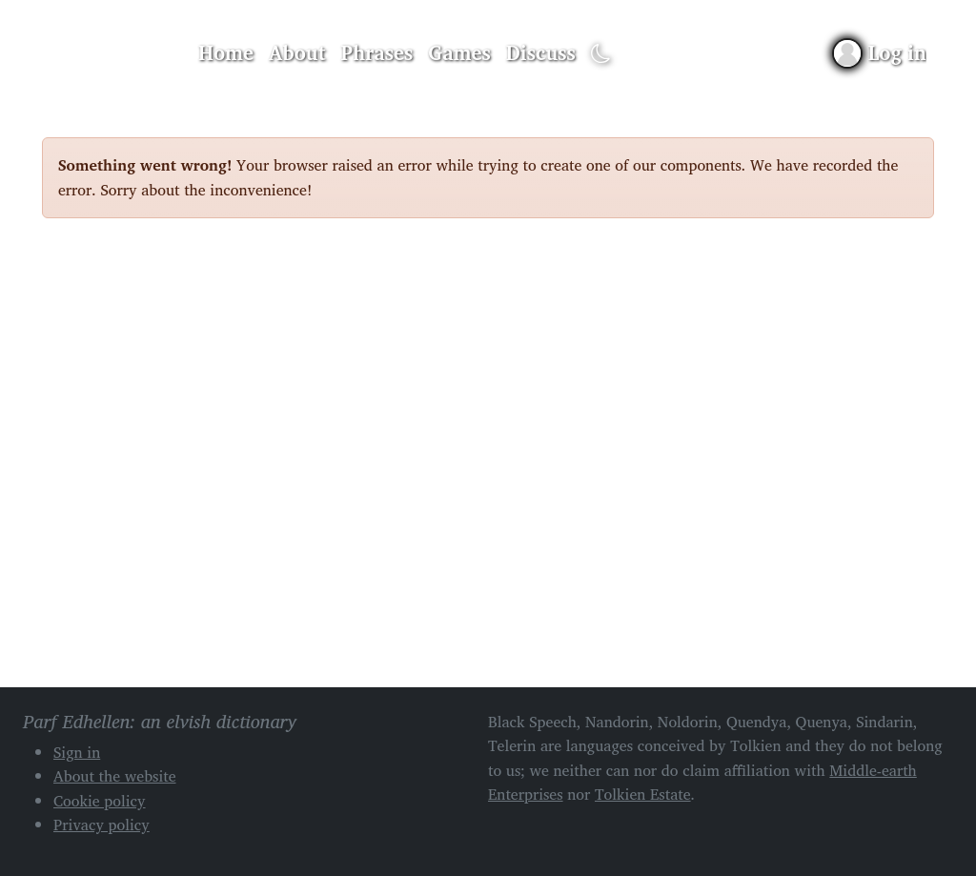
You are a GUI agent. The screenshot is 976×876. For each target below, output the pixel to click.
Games (459, 52)
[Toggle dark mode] (601, 54)
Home (226, 52)
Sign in (76, 752)
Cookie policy (99, 800)
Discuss (541, 52)
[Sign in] (880, 52)
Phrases (377, 52)
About (297, 52)
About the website (114, 776)
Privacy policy (101, 824)
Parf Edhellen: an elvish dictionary (108, 53)
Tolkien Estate (643, 794)
